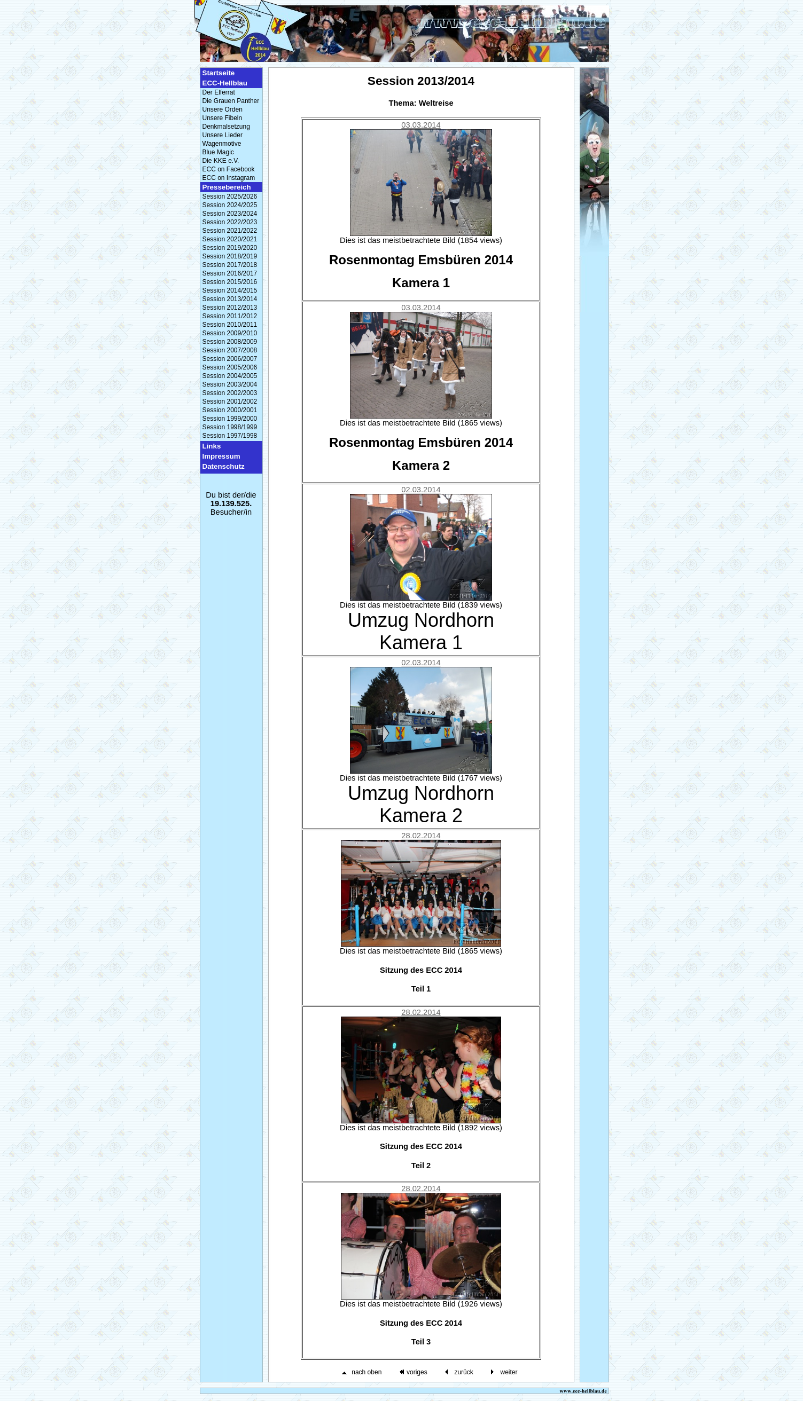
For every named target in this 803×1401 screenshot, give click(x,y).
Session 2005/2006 (230, 367)
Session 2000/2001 (230, 410)
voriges (417, 1372)
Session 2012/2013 (230, 307)
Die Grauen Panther (231, 101)
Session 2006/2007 (230, 359)
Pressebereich (226, 187)
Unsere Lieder (222, 135)
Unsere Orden (222, 109)
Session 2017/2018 (230, 265)
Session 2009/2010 (230, 333)
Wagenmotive (221, 143)
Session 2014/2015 (230, 290)
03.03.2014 (420, 125)
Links (211, 446)
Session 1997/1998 (230, 435)
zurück (463, 1372)
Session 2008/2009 (230, 341)
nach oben (366, 1372)
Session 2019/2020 (230, 247)
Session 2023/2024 (230, 213)
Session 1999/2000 (230, 418)
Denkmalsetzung (226, 126)
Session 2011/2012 (230, 316)
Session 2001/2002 (230, 401)
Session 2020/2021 (230, 239)
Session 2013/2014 (230, 299)
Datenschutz (223, 466)
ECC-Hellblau (224, 83)
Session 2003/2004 (230, 384)
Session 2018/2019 (230, 256)
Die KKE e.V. (220, 160)
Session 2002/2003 (230, 393)
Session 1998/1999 (230, 427)
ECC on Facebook (228, 169)
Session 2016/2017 (230, 273)
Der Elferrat (218, 92)
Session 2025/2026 (230, 196)
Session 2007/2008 (230, 350)
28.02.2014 (420, 835)
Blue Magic (218, 152)
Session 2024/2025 (230, 205)
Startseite (218, 73)
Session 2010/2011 (230, 324)
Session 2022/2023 (230, 222)
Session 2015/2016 (230, 282)
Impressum (221, 456)
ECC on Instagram (228, 178)
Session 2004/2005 (230, 376)
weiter (508, 1372)
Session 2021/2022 (230, 230)
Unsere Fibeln (222, 118)
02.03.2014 (420, 489)
